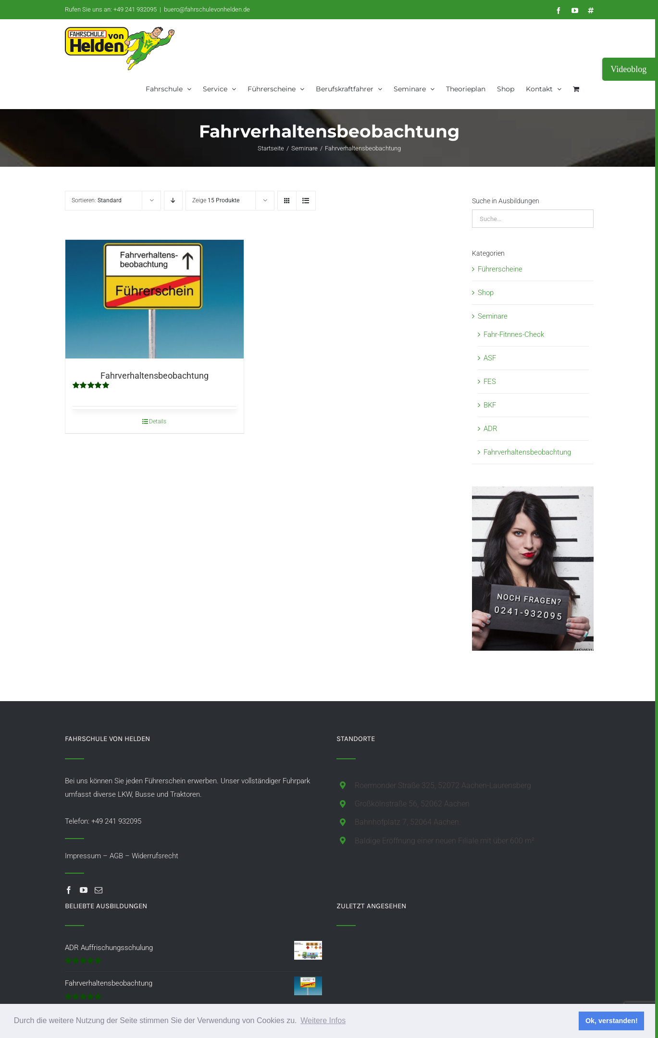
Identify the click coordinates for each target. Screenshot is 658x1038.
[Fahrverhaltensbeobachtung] (154, 299)
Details (157, 421)
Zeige (215, 200)
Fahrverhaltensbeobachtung (154, 376)
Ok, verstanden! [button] (611, 1021)
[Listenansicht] (306, 200)
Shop (486, 292)
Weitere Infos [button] (323, 1020)
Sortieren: (97, 200)
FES (490, 381)
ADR (490, 428)
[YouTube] (83, 890)
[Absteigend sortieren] (173, 200)
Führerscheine (500, 269)
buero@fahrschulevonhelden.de (207, 9)
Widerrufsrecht (155, 856)
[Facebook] (69, 890)
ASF (490, 358)
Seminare (493, 316)
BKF (490, 405)
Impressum (83, 856)
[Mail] (98, 890)
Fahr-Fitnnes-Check (514, 334)
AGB (116, 856)
